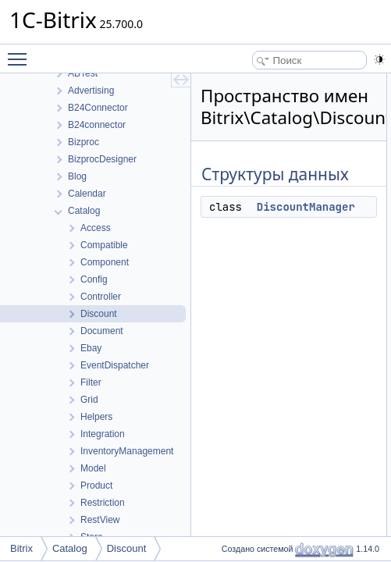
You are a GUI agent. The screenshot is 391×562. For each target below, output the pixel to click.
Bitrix (21, 548)
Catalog (69, 548)
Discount (127, 548)
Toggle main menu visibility (21, 52)
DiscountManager (306, 207)
